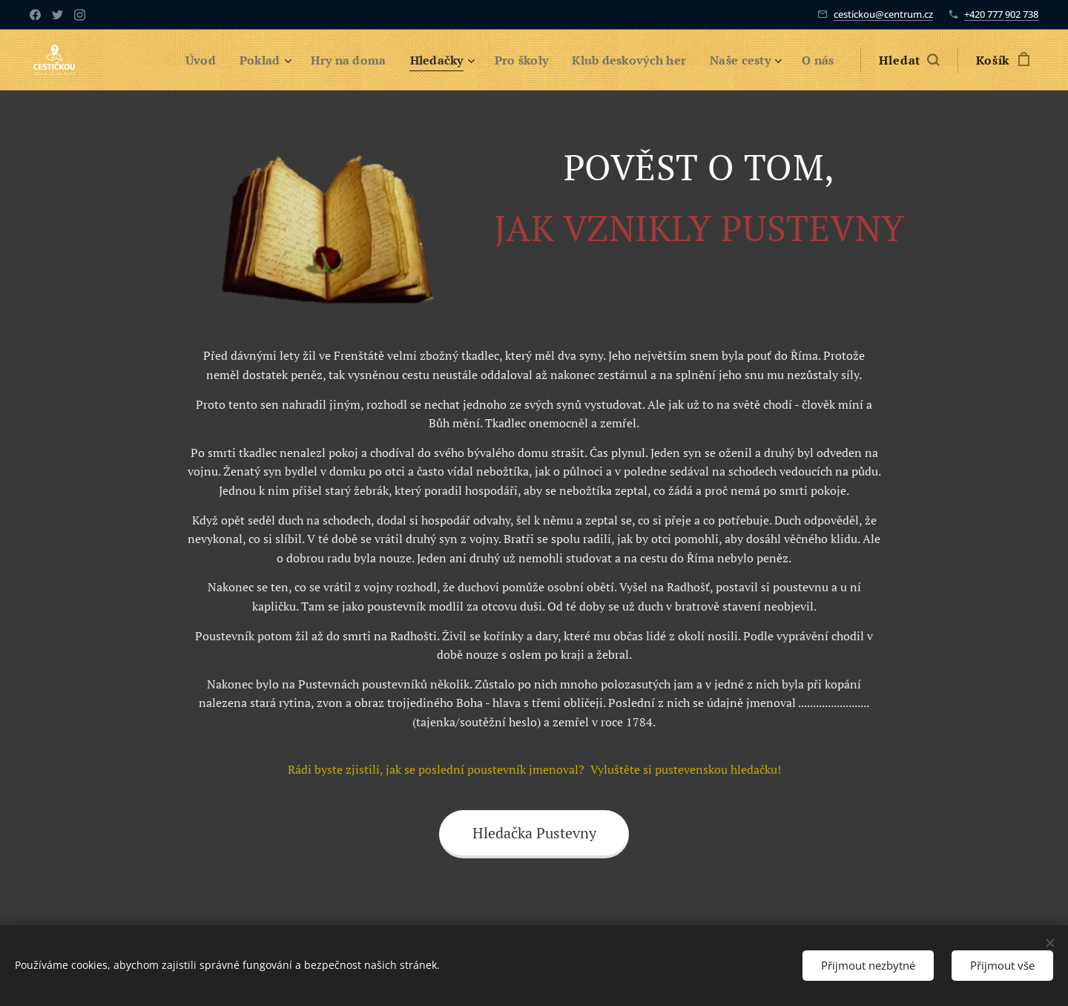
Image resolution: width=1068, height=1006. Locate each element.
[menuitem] (178, 60)
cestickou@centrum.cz (883, 14)
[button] (908, 60)
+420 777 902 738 (1001, 14)
